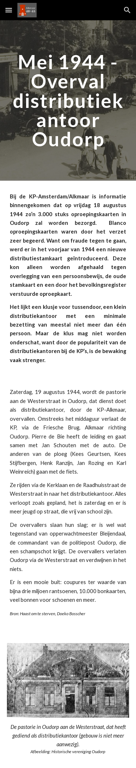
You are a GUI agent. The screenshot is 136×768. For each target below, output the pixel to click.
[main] (68, 100)
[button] (8, 10)
